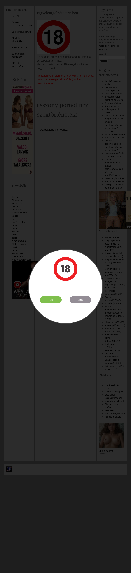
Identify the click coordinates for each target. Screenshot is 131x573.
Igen (51, 299)
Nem (80, 299)
